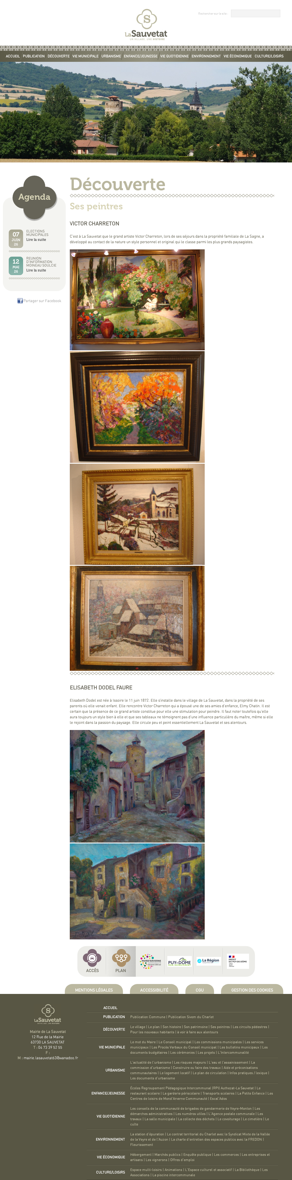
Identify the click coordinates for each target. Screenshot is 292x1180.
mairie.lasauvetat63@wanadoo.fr (51, 1058)
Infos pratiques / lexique (248, 1073)
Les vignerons (156, 1160)
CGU (200, 990)
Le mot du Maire (143, 1042)
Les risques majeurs (190, 1062)
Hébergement (141, 1154)
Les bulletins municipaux (239, 1047)
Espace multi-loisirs (146, 1170)
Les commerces (226, 1154)
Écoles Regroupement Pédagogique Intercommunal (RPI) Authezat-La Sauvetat (192, 1088)
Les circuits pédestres (250, 1027)
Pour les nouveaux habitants (152, 1032)
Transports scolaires (218, 1093)
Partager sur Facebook (42, 301)
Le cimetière (252, 1119)
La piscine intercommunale (173, 1175)
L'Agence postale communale (231, 1114)
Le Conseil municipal (175, 1042)
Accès (92, 971)
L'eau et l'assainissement (228, 1062)
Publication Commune (147, 1017)
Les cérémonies (182, 1052)
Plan (120, 971)
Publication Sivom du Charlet (191, 1017)
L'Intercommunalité (233, 1052)
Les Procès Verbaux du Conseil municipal (184, 1047)
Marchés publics (167, 1154)
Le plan (154, 1027)
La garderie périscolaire (181, 1093)
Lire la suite (36, 239)
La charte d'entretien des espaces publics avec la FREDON (216, 1139)
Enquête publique (197, 1154)
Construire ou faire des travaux (197, 1067)
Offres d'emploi (182, 1160)
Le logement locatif (175, 1073)
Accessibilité (154, 990)
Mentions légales (94, 990)
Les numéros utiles (190, 1114)
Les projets (206, 1052)
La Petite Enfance (251, 1093)
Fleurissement (141, 1144)
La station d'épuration (147, 1134)
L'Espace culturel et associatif (208, 1170)
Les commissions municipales (218, 1042)
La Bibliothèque (247, 1170)
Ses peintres (220, 1027)
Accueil (13, 56)
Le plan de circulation (210, 1073)
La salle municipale (160, 1119)
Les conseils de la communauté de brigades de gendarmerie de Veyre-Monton (191, 1108)
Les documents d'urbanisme (152, 1078)
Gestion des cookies (252, 990)
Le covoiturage (229, 1119)
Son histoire (172, 1027)
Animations (173, 1170)
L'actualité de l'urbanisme (150, 1062)
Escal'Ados (218, 1098)
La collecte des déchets (196, 1119)
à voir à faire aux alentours (197, 1032)
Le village (137, 1027)
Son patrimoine (196, 1027)
